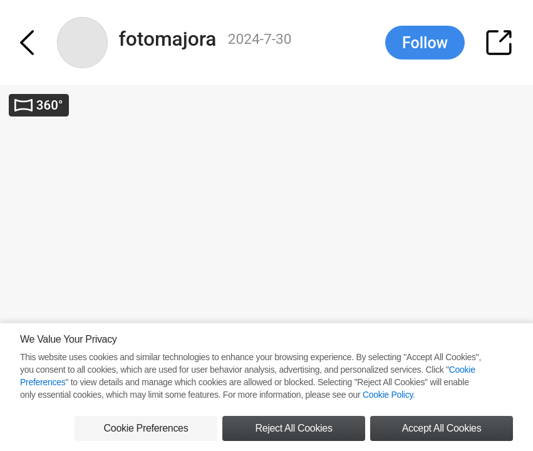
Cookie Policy (388, 395)
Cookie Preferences (146, 428)
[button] (34, 42)
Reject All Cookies (293, 428)
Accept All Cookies (442, 428)
